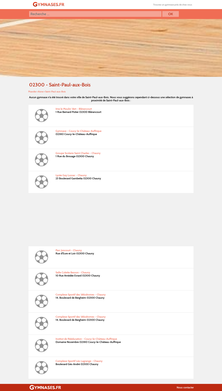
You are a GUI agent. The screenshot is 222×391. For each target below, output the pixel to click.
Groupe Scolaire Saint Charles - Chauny (78, 153)
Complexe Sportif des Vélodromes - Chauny (81, 294)
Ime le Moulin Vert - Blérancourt (74, 108)
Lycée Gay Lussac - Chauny (71, 175)
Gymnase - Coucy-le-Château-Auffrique (78, 131)
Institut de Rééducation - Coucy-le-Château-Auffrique (86, 338)
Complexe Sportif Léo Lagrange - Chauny (79, 361)
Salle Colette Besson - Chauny (73, 272)
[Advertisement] (111, 219)
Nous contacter (185, 387)
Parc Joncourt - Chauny (69, 250)
